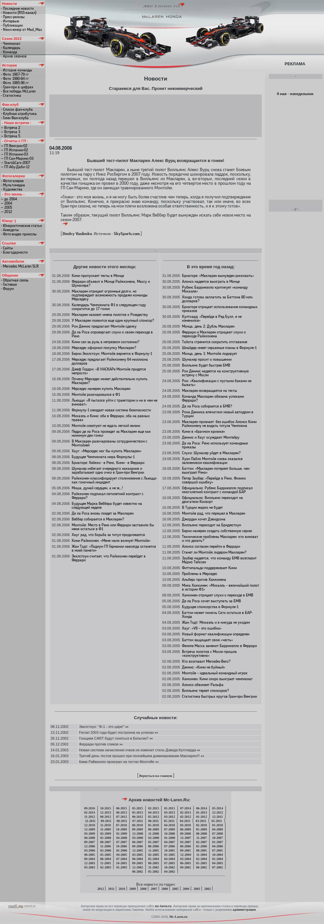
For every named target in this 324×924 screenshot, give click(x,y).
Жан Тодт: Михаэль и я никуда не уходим (216, 622)
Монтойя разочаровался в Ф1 (96, 394)
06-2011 (153, 821)
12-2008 (137, 833)
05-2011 (169, 821)
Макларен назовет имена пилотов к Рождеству (110, 315)
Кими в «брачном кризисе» (203, 431)
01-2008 (169, 838)
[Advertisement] (155, 115)
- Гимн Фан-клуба (15, 118)
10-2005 (169, 850)
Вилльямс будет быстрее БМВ (206, 365)
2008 (143, 889)
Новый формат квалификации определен (215, 634)
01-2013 (201, 812)
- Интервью (10, 21)
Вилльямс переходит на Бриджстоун (211, 525)
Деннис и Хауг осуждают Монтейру (210, 437)
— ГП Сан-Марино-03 (17, 158)
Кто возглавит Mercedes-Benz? (206, 661)
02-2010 (201, 825)
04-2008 (121, 838)
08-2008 (201, 833)
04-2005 (121, 854)
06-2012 (137, 816)
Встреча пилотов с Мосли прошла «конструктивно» (209, 653)
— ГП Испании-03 (14, 154)
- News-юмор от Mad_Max (21, 29)
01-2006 (121, 850)
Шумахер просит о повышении (207, 359)
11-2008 (153, 833)
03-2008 (137, 838)
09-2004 (89, 859)
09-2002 (185, 867)
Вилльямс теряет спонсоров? (205, 691)
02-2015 (153, 808)
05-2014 (217, 808)
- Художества (11, 189)
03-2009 (89, 833)
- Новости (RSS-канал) (18, 13)
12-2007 (185, 838)
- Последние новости (17, 8)
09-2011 (106, 821)
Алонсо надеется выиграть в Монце (211, 281)
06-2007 (137, 842)
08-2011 (121, 821)
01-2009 (121, 833)
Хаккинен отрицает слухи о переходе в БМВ (217, 595)
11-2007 (201, 838)
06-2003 (185, 863)
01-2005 (169, 854)
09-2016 (89, 808)
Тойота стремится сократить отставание (214, 342)
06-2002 (137, 871)
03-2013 (169, 812)
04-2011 (185, 821)
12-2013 (105, 812)
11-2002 (153, 867)
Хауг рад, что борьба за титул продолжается (108, 535)
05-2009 (201, 829)
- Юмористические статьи (21, 226)
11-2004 (201, 854)
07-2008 (217, 833)
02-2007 (201, 842)
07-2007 (121, 842)
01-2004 (217, 859)
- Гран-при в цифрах (17, 87)
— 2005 (6, 207)
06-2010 (137, 825)
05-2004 (153, 859)
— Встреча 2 (10, 128)
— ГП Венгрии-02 (14, 146)
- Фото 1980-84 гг (15, 79)
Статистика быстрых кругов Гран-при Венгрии (219, 696)
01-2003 (121, 867)
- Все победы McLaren (18, 91)
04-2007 (169, 842)
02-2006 (105, 850)
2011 (111, 889)
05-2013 (137, 812)
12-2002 (137, 867)
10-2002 (169, 867)
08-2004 (105, 859)
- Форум (7, 289)
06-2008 (89, 838)
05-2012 (153, 816)
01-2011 (216, 821)
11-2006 (105, 846)
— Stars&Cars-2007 (15, 163)
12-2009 (89, 829)
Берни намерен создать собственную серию (217, 531)
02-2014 (89, 812)
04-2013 (153, 812)
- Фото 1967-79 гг (15, 74)
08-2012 (105, 816)
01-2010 (217, 825)
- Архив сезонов (14, 56)
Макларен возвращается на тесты (209, 391)
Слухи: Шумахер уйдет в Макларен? (211, 453)
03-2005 (137, 854)
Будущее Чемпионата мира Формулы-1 (103, 457)
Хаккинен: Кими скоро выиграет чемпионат (217, 679)
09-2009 (137, 829)
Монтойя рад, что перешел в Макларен (213, 513)
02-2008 (153, 838)
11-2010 (105, 825)
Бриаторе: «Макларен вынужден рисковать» (218, 276)
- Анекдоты (10, 230)
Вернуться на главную (155, 776)
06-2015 (121, 808)
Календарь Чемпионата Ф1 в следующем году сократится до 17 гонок (109, 307)
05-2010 (153, 825)
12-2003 (89, 863)
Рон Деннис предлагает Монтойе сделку (104, 326)
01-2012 (201, 816)
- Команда (9, 52)
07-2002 (217, 867)
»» (126, 727)
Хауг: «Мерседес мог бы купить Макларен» (106, 451)
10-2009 (121, 829)
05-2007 (153, 842)
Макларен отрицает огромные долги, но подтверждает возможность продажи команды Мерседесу (110, 295)
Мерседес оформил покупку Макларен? (104, 348)
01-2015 (169, 808)
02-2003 (105, 867)
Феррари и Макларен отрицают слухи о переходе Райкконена (214, 334)
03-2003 (89, 867)
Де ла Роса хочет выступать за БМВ (211, 601)
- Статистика (11, 95)
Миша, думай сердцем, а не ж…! (97, 488)
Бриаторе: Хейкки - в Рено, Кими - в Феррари (108, 463)
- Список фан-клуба (17, 109)
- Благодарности (14, 252)
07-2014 (185, 808)
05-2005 (105, 854)
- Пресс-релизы (13, 17)
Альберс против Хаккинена (204, 579)
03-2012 (169, 816)
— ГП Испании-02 (14, 150)
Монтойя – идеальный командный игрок (214, 673)
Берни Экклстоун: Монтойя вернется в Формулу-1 (112, 354)
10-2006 (121, 846)
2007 (154, 889)
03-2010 (185, 825)
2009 (132, 889)
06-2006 (185, 846)
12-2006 (89, 846)
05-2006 (201, 846)
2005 (175, 889)
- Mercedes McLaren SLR (20, 266)
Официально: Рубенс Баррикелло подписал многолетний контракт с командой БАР (217, 490)
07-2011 (137, 821)
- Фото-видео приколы (19, 234)
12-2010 (89, 825)
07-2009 (169, 829)
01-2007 (217, 842)
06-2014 (201, 808)
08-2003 (153, 863)
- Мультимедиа (13, 185)
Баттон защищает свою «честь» (207, 640)
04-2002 (169, 871)
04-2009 (217, 829)
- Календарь (10, 48)
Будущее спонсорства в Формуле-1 (210, 607)
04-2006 (217, 846)
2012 (100, 889)
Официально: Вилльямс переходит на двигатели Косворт (212, 500)
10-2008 (169, 833)
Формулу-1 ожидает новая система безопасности (111, 410)
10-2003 (121, 863)
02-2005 (153, 854)
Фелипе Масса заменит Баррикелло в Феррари (219, 646)
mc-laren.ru (163, 906)
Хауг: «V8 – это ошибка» (202, 628)
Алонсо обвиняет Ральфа (202, 685)
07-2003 (169, 863)
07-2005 (217, 850)
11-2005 (153, 850)
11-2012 (89, 816)
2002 (207, 889)
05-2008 (105, 838)
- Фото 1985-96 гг (15, 83)
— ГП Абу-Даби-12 (15, 167)
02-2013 (185, 812)
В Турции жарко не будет (202, 507)
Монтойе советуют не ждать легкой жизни (106, 426)
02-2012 (185, 816)
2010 (122, 889)
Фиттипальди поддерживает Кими (209, 568)
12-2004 (185, 854)
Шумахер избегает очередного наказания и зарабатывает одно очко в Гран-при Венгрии (108, 470)
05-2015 (137, 808)
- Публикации (12, 25)
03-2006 (89, 850)
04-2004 (169, 859)
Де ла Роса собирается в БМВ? (207, 406)
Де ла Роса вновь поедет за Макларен (103, 513)
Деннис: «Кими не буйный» (203, 667)
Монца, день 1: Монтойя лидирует (209, 354)
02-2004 (201, 859)
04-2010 (169, 825)
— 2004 (6, 203)
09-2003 (137, 863)
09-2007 (89, 842)
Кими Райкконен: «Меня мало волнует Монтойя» (111, 541)
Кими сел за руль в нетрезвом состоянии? (105, 342)
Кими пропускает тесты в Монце (98, 276)
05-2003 (201, 863)
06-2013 (121, 812)
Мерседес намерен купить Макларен (101, 389)
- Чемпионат (10, 43)
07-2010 (121, 825)
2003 (197, 889)
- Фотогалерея (12, 181)
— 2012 (6, 212)
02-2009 (105, 833)
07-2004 (121, 859)
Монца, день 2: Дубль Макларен (208, 326)
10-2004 (217, 854)
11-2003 (105, 863)
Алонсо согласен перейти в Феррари (211, 546)
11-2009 (105, 829)
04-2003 (217, 863)
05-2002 (153, 871)
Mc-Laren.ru (178, 916)
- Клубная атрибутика (19, 114)
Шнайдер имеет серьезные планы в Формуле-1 (219, 348)
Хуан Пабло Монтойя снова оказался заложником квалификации (212, 461)
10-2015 (105, 808)
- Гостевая (9, 284)
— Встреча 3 (10, 132)
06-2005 (89, 854)
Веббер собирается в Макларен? (98, 519)
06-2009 (185, 829)
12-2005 (137, 850)
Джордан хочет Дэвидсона (203, 519)
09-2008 (185, 833)
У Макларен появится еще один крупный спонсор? (113, 320)
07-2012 (121, 816)
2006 (165, 889)
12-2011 (217, 816)
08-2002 (201, 867)
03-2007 (185, 842)
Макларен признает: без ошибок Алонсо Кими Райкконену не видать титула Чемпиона (219, 424)
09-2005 (185, 850)
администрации (244, 909)
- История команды (16, 70)
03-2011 (201, 821)
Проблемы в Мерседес (199, 574)
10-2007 (217, 838)
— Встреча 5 (10, 136)
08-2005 (201, 850)
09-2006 (137, 846)
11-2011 (90, 821)
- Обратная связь (15, 280)
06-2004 (137, 859)
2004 (186, 889)
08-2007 (105, 842)
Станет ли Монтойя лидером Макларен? (214, 552)
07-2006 (169, 846)
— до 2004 (9, 199)
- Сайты (7, 248)
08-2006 (153, 846)
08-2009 (153, 829)
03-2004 (185, 859)
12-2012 (217, 812)
